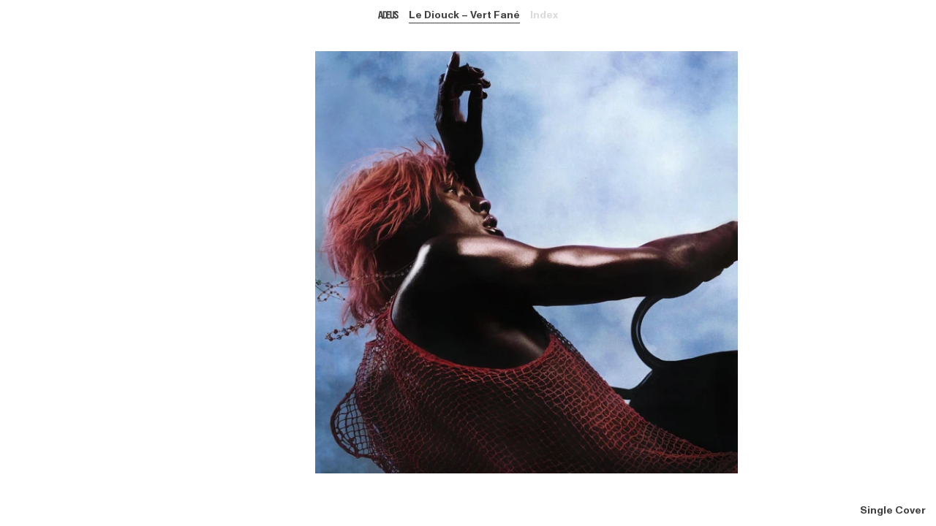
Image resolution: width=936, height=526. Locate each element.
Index (544, 15)
